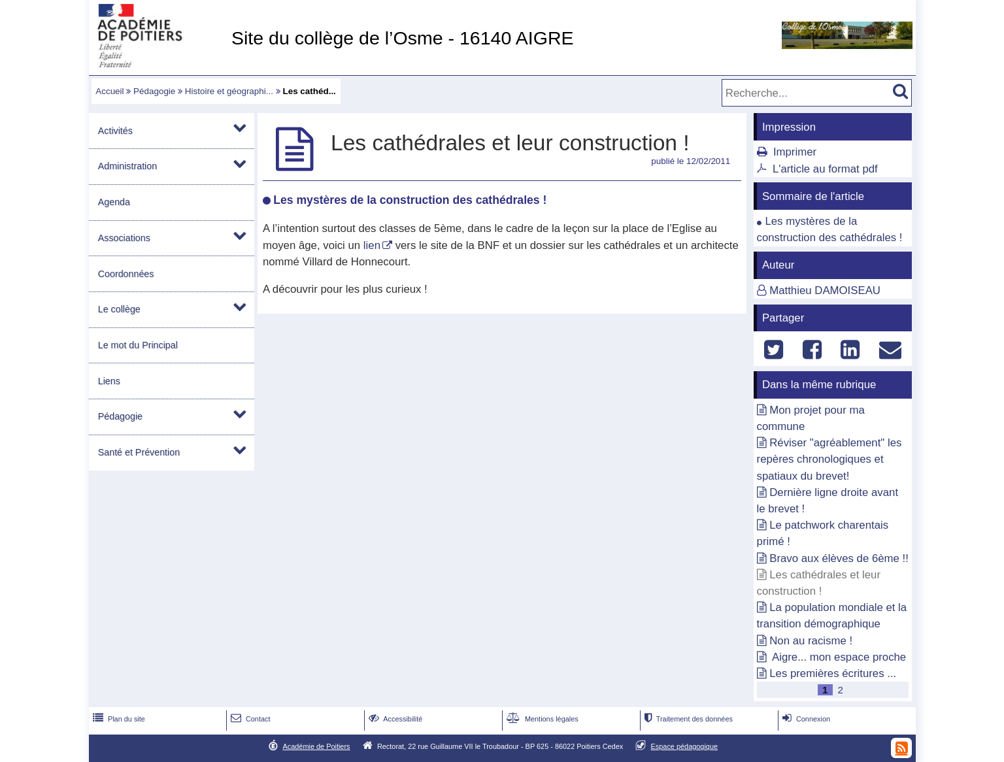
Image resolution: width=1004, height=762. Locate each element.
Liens (109, 381)
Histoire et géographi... (229, 91)
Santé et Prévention (139, 452)
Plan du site (117, 719)
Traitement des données (687, 719)
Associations (124, 238)
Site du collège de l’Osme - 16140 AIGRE (402, 37)
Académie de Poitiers (316, 746)
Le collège (119, 309)
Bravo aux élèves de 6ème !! (839, 558)
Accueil (109, 91)
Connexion (805, 719)
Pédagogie (154, 91)
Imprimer (794, 152)
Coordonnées (126, 274)
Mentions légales (541, 719)
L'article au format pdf (825, 169)
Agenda (114, 202)
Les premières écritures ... (832, 673)
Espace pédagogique (684, 746)
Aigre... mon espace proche (837, 657)
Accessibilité (394, 719)
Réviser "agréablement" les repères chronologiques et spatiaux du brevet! (829, 459)
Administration (127, 166)
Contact (249, 719)
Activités (115, 130)
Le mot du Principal (138, 345)
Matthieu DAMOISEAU (824, 290)
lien (371, 245)
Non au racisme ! (810, 641)
